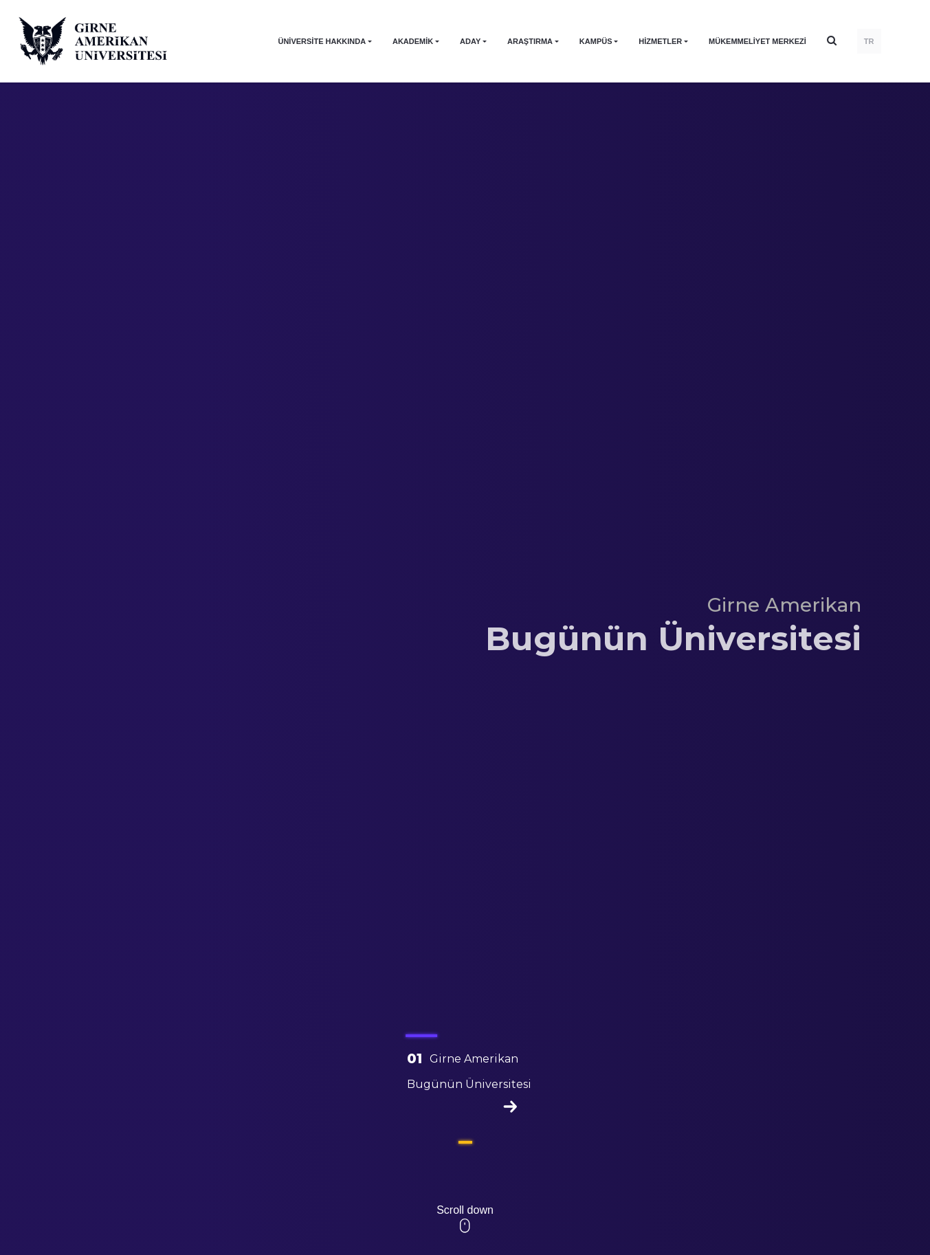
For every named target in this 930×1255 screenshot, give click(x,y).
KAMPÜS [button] (595, 41)
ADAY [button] (470, 41)
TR (869, 41)
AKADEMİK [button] (412, 41)
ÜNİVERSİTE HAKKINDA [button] (322, 41)
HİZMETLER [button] (660, 41)
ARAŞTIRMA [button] (530, 41)
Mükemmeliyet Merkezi (757, 41)
